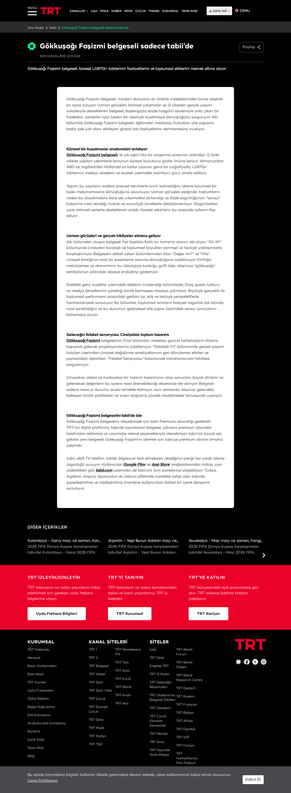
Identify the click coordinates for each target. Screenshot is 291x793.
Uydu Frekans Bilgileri (56, 614)
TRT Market (159, 733)
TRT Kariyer (208, 614)
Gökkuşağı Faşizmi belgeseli (91, 155)
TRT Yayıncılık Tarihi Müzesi (160, 753)
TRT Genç (96, 719)
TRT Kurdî (123, 679)
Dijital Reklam (38, 698)
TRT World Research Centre (189, 678)
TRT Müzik (96, 728)
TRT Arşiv (157, 742)
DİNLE (104, 11)
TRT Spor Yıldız (100, 690)
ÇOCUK (140, 11)
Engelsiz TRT (159, 666)
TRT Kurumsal (129, 614)
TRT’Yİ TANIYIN (126, 578)
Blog (31, 756)
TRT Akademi (160, 708)
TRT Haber (97, 674)
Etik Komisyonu (39, 715)
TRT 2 (93, 658)
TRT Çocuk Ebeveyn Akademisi (158, 721)
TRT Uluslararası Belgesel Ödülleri (162, 698)
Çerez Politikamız (43, 780)
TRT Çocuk (97, 698)
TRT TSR (95, 744)
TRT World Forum (184, 652)
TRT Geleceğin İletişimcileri (161, 685)
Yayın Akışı (35, 748)
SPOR (128, 11)
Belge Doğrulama (41, 707)
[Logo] (250, 644)
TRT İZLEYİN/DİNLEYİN (54, 578)
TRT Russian (185, 696)
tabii (94, 11)
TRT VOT (183, 737)
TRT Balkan (185, 712)
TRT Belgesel (99, 666)
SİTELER (159, 642)
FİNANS (154, 11)
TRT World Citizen (184, 665)
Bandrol (34, 731)
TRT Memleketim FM (128, 652)
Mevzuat (34, 658)
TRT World (123, 687)
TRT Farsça (185, 745)
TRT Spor (96, 682)
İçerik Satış (36, 739)
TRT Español (185, 729)
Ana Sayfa (36, 27)
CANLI (245, 10)
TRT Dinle (157, 658)
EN (259, 10)
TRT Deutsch (186, 688)
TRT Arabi (123, 695)
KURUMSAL (170, 11)
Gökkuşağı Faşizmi (83, 340)
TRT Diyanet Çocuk (98, 709)
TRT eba (121, 703)
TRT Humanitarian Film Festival (187, 758)
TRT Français (186, 704)
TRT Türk (122, 662)
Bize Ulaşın (36, 674)
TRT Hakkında (38, 649)
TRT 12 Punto (159, 674)
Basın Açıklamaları (42, 666)
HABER (116, 11)
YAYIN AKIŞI (189, 11)
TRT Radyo (97, 736)
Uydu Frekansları (41, 690)
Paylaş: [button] (252, 47)
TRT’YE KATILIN (207, 578)
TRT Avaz (122, 670)
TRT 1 (93, 649)
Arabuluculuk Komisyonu (47, 723)
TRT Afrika (184, 721)
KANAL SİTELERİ (108, 642)
